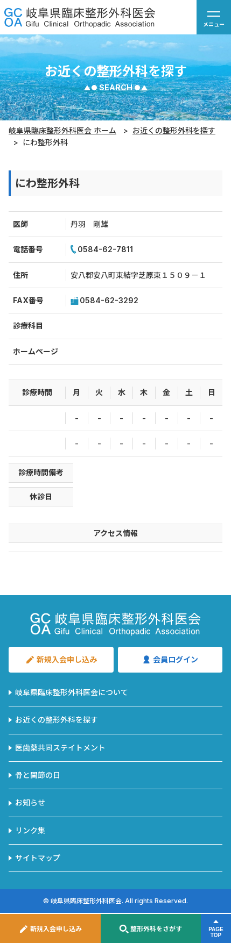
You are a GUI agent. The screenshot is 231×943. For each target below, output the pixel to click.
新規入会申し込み (50, 929)
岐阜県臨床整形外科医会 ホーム (62, 130)
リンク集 (30, 830)
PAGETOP (215, 932)
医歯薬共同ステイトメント (60, 747)
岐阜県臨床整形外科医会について (71, 692)
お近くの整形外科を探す (173, 130)
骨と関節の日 (37, 775)
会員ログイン (170, 660)
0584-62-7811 (102, 249)
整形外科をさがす (150, 929)
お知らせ (30, 802)
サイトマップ (37, 857)
